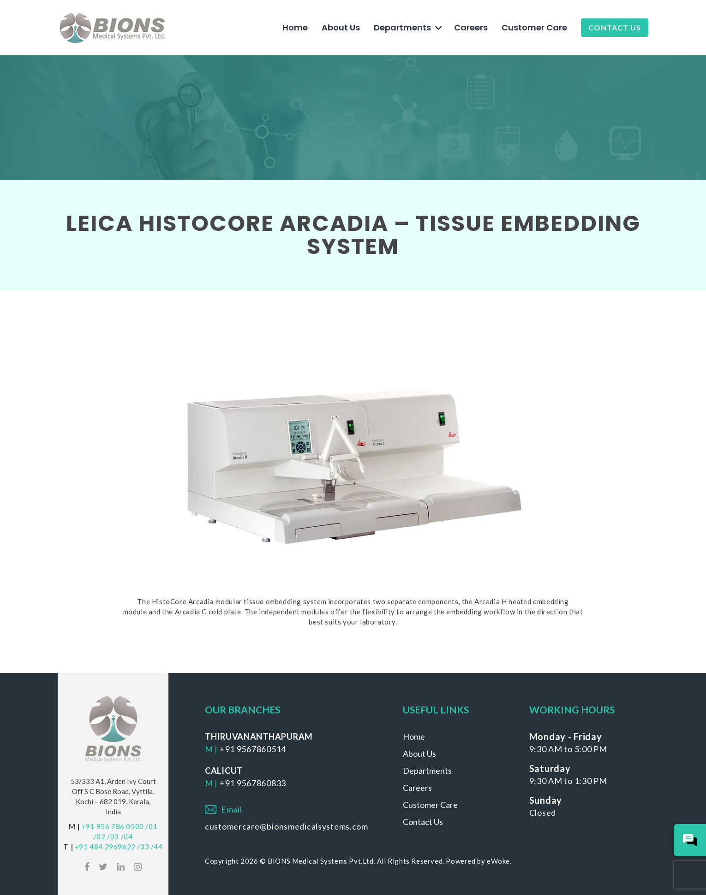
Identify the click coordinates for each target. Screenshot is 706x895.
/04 (127, 836)
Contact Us (614, 27)
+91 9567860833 (253, 783)
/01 (151, 826)
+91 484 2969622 (105, 846)
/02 (100, 836)
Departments (402, 27)
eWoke (498, 861)
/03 (113, 836)
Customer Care (534, 27)
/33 (143, 846)
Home (295, 27)
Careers (471, 27)
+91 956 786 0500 (112, 826)
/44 (157, 846)
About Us (341, 27)
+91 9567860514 (253, 749)
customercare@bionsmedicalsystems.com (286, 826)
